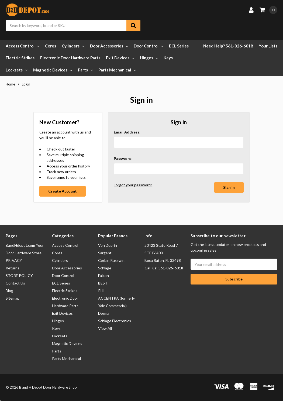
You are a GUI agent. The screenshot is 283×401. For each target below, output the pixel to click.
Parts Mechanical (117, 69)
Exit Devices (120, 57)
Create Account (62, 191)
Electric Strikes (20, 57)
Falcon (103, 275)
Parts (85, 69)
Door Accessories (109, 45)
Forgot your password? (133, 185)
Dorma (103, 313)
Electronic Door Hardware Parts (70, 57)
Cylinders (73, 45)
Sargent (105, 253)
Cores (50, 45)
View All (105, 328)
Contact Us (15, 283)
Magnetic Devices (52, 69)
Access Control (22, 45)
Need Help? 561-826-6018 (228, 45)
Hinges (149, 57)
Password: (123, 158)
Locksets (16, 69)
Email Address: (127, 132)
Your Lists (268, 45)
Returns (12, 268)
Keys (168, 57)
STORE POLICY (19, 275)
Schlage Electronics (114, 320)
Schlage (104, 268)
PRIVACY (14, 260)
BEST (103, 283)
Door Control (148, 45)
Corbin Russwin (111, 260)
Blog (9, 290)
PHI (101, 290)
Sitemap (12, 298)
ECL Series (179, 45)
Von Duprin (107, 245)
